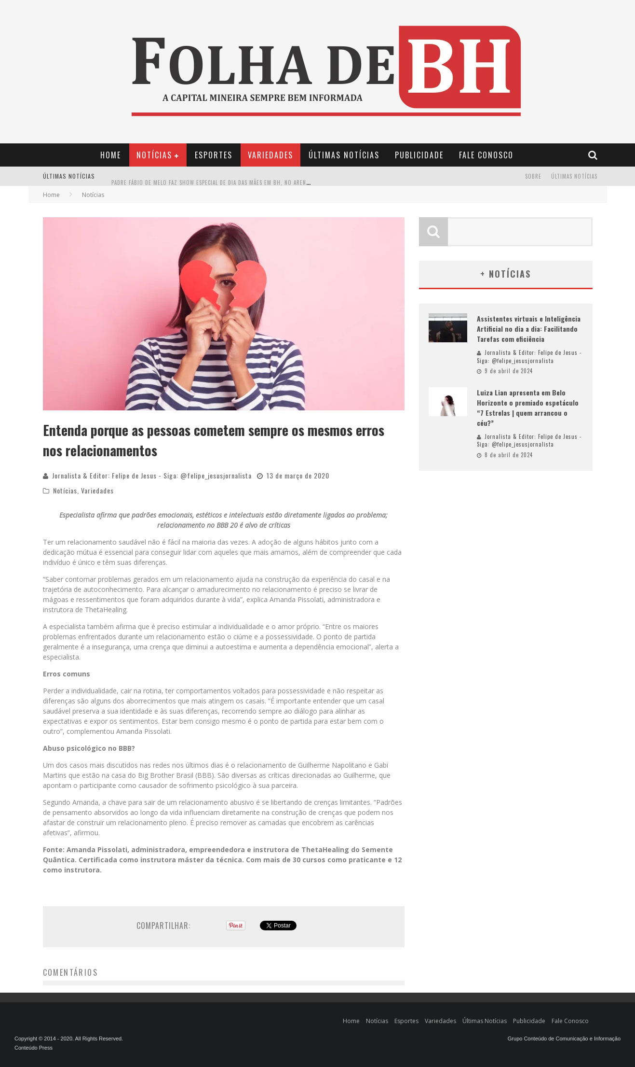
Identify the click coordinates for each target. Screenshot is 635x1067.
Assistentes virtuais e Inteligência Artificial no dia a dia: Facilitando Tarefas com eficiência (529, 328)
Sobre (533, 176)
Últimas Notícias (344, 155)
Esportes (213, 155)
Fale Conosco (486, 155)
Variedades (270, 155)
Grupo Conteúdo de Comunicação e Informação (564, 1038)
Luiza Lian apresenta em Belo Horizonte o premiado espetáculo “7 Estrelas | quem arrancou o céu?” (528, 407)
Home (110, 155)
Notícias (154, 155)
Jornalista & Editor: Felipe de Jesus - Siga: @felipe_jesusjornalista (152, 475)
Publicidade (419, 155)
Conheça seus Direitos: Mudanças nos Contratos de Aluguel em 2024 (207, 169)
